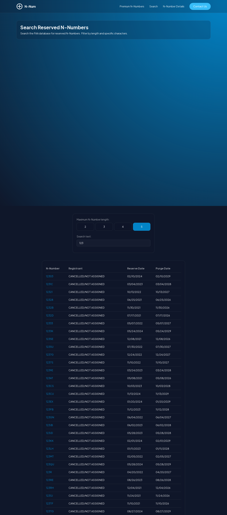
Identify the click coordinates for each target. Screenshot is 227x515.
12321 (49, 292)
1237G (50, 354)
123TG (50, 511)
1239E (49, 370)
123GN (50, 417)
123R (49, 472)
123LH (49, 448)
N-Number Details (173, 6)
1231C (49, 284)
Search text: (84, 236)
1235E (49, 339)
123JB (49, 425)
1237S (49, 362)
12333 (49, 323)
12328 (49, 299)
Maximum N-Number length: (93, 219)
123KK (50, 440)
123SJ (49, 495)
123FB (50, 409)
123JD (49, 433)
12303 (49, 276)
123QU (50, 464)
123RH (50, 487)
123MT (50, 456)
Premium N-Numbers (132, 6)
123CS (50, 386)
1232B (50, 307)
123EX (49, 401)
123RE (49, 480)
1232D (50, 315)
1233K (49, 331)
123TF (49, 503)
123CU (50, 393)
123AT (49, 378)
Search (153, 6)
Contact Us (200, 6)
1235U (49, 346)
